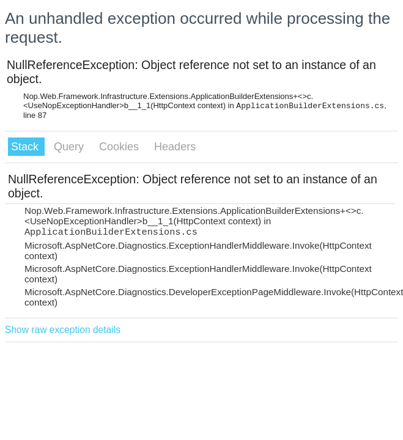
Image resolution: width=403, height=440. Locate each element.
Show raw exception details (62, 329)
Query (70, 147)
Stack (26, 147)
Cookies (120, 147)
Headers (175, 147)
